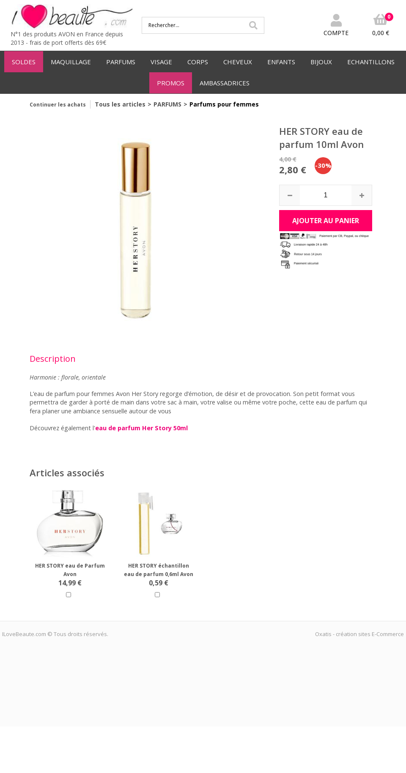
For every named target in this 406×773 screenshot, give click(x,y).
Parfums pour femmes (224, 104)
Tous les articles (120, 104)
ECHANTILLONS (371, 61)
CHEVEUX (237, 61)
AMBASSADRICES (225, 83)
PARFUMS (120, 61)
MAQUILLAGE (71, 61)
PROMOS (170, 83)
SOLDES (24, 61)
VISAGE (161, 61)
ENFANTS (281, 61)
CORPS (197, 61)
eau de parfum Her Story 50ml (141, 428)
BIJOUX (321, 61)
